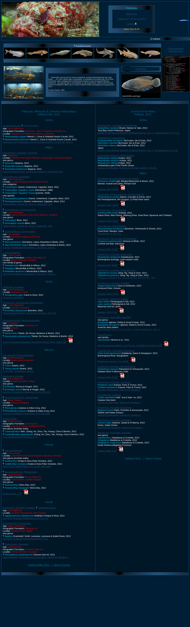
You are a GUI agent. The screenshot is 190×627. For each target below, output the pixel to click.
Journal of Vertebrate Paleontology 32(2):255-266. (26, 413)
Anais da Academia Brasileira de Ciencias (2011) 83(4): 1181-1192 (34, 342)
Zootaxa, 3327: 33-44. (108, 205)
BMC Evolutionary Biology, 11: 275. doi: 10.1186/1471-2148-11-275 (130, 345)
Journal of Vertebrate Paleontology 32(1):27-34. (25, 518)
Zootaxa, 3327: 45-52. (108, 221)
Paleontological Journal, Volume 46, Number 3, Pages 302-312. (33, 171)
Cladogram (123, 19)
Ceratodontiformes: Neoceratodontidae (21, 320)
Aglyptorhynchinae (47, 508)
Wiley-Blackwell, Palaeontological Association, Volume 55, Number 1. (36, 557)
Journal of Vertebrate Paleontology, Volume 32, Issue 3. (29, 247)
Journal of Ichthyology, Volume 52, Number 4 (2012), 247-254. (127, 168)
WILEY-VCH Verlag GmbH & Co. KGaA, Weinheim (27, 466)
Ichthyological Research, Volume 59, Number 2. (120, 427)
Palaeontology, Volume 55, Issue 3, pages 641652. (28, 226)
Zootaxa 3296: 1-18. (107, 451)
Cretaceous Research (13, 297)
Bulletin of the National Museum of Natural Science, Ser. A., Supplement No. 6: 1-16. (138, 150)
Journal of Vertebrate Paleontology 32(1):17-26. (25, 539)
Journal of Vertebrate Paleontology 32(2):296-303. (26, 392)
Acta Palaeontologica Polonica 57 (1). (21, 437)
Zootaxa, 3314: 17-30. (108, 294)
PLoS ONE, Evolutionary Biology (18, 371)
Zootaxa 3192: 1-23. (12, 494)
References (131, 14)
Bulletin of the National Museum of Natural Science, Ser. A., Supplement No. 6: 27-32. (138, 133)
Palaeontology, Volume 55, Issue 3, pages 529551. (28, 204)
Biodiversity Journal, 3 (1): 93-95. (113, 361)
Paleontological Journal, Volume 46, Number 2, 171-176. (30, 313)
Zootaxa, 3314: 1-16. (108, 312)
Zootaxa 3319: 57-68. (108, 249)
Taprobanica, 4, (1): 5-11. (110, 233)
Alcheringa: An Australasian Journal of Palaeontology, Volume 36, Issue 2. (38, 142)
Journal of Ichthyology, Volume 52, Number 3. (119, 390)
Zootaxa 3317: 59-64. (108, 265)
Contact (130, 24)
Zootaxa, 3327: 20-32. (108, 189)
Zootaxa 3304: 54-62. (108, 377)
